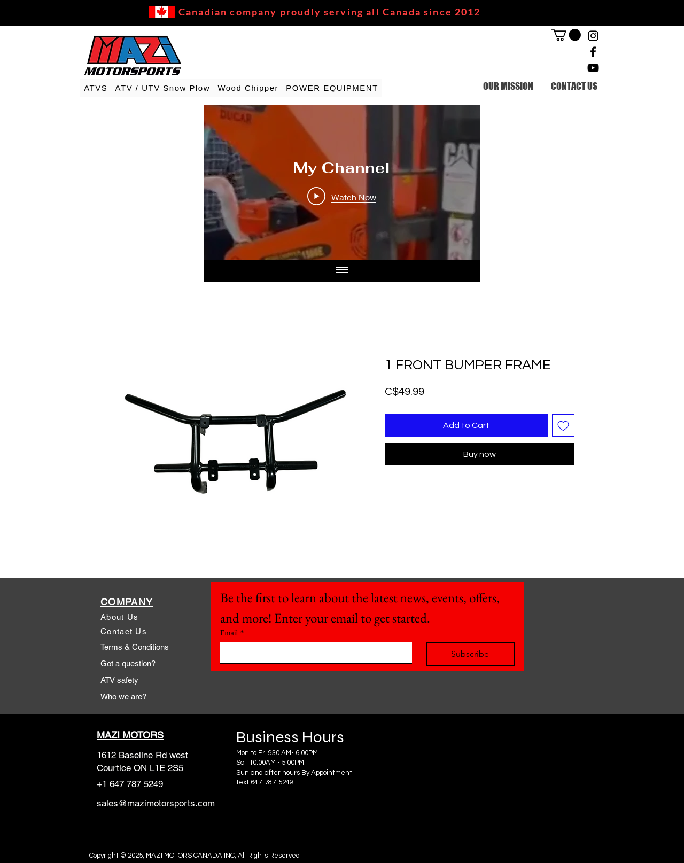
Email (232, 632)
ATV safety (119, 680)
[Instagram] (593, 36)
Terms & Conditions (134, 646)
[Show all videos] (342, 271)
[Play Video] (341, 196)
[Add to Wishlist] (563, 425)
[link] (566, 35)
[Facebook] (593, 52)
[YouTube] (593, 68)
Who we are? (123, 696)
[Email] (313, 652)
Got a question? (128, 663)
